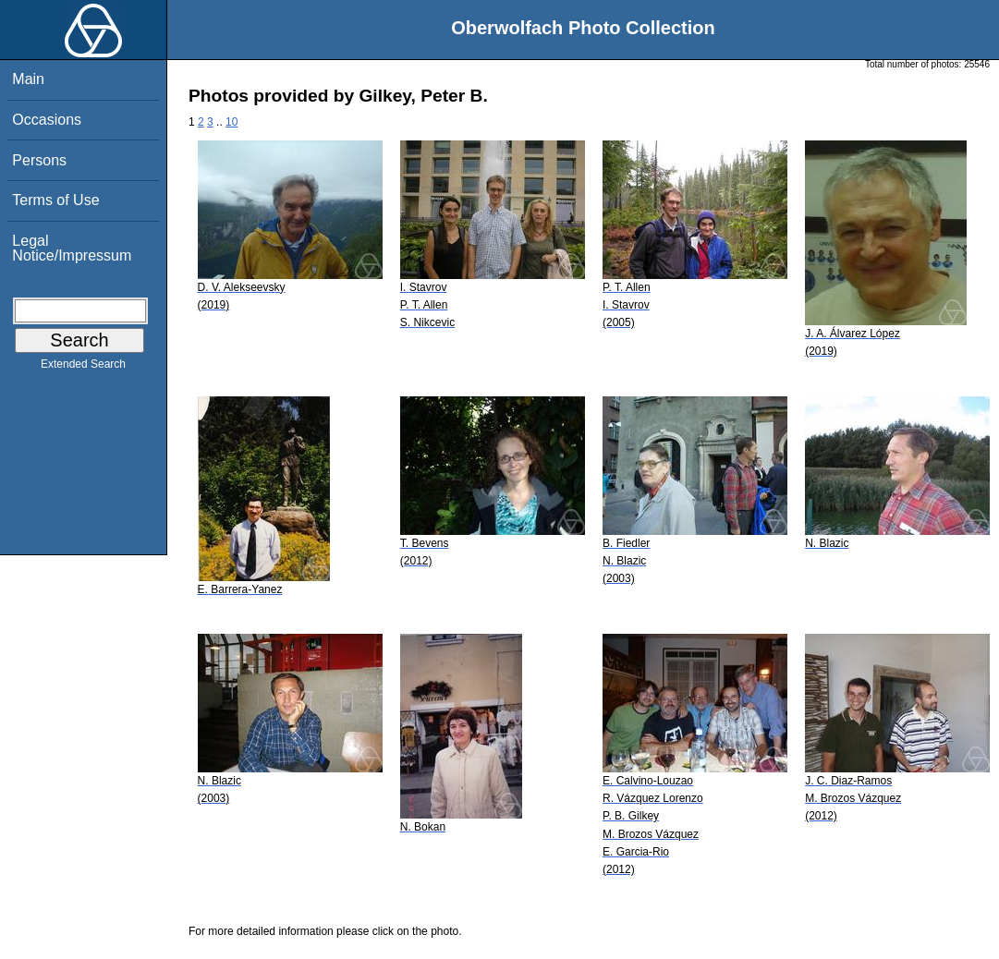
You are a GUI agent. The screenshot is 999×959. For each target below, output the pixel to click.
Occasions (46, 119)
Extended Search (83, 367)
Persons (39, 160)
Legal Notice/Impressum (71, 248)
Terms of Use (55, 200)
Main (28, 79)
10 (231, 121)
